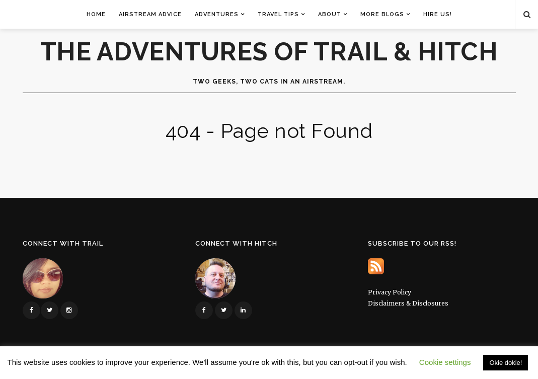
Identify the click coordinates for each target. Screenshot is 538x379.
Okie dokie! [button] (505, 362)
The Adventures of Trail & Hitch (269, 51)
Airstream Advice (150, 14)
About (329, 14)
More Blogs (382, 14)
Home (96, 14)
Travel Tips (278, 14)
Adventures (217, 14)
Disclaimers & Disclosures (408, 303)
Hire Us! (437, 14)
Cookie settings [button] (445, 362)
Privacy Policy (389, 292)
